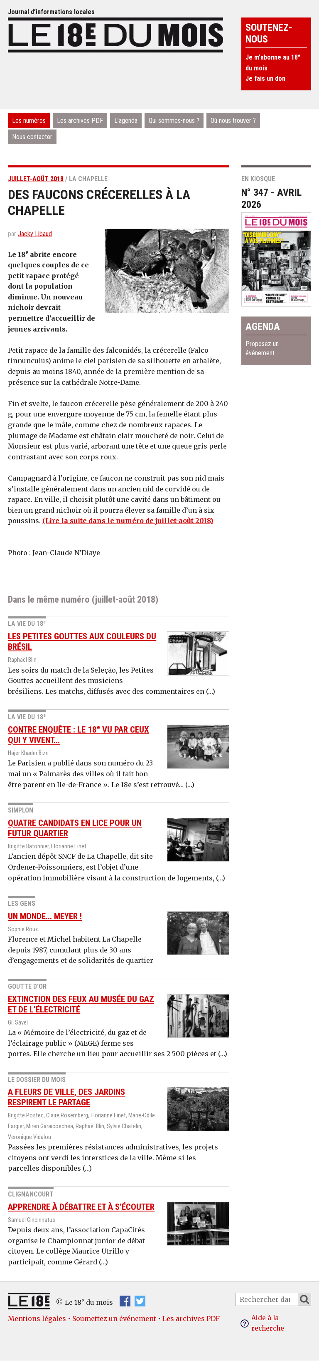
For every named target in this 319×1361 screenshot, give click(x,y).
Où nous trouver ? (233, 121)
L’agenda (125, 121)
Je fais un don (265, 78)
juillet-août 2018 (36, 179)
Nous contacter (32, 137)
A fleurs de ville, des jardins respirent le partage (66, 1097)
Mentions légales (37, 1318)
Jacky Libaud (35, 234)
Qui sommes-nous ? (174, 121)
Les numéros (29, 121)
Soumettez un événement (114, 1318)
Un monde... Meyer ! (45, 916)
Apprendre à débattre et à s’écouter (81, 1206)
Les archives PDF (80, 121)
